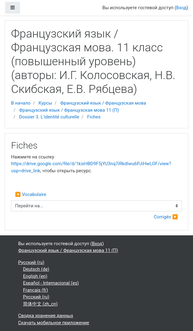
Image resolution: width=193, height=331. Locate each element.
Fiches (94, 117)
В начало (20, 103)
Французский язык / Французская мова (103, 103)
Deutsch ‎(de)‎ (36, 269)
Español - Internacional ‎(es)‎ (51, 283)
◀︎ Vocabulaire (30, 194)
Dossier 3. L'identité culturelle (49, 117)
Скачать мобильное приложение (53, 322)
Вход (181, 7)
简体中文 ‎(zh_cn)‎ (40, 304)
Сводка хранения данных (45, 315)
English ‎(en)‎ (35, 276)
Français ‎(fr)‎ (35, 290)
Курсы (45, 103)
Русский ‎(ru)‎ (31, 262)
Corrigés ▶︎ (166, 217)
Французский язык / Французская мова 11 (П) (69, 110)
